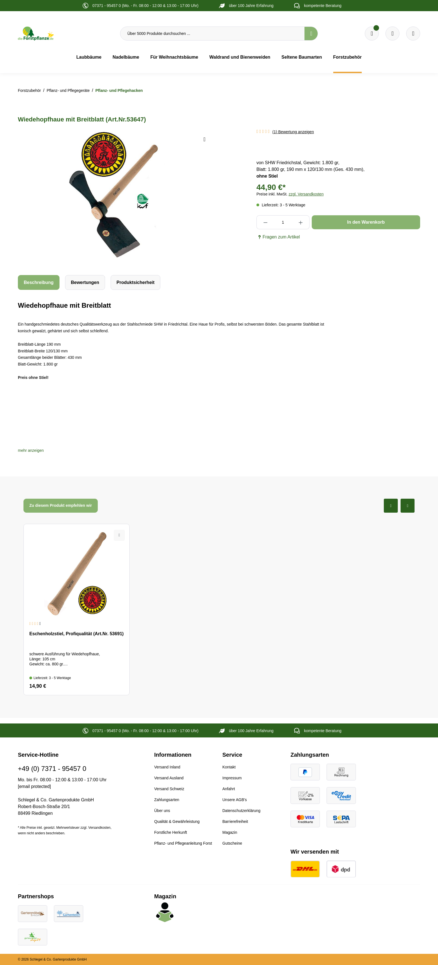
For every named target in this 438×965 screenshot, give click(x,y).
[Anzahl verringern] (265, 222)
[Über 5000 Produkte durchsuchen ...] (212, 33)
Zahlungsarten (166, 799)
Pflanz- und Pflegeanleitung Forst (183, 843)
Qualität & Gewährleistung (177, 821)
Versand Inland (167, 767)
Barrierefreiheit (235, 821)
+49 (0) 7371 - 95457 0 (52, 768)
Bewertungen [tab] (85, 282)
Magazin (229, 832)
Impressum (232, 778)
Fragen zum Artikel (278, 237)
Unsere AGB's (234, 799)
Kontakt (228, 767)
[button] (31, 450)
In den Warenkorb (366, 222)
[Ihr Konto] (413, 33)
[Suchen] (311, 33)
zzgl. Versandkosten (306, 194)
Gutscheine (232, 843)
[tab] (38, 282)
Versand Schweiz (169, 789)
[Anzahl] (283, 222)
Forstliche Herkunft (170, 832)
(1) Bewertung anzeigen (293, 132)
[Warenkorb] (392, 33)
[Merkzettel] (372, 33)
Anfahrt (228, 789)
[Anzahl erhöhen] (301, 222)
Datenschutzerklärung (241, 810)
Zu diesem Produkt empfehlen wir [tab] (60, 505)
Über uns (162, 810)
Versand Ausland (169, 778)
